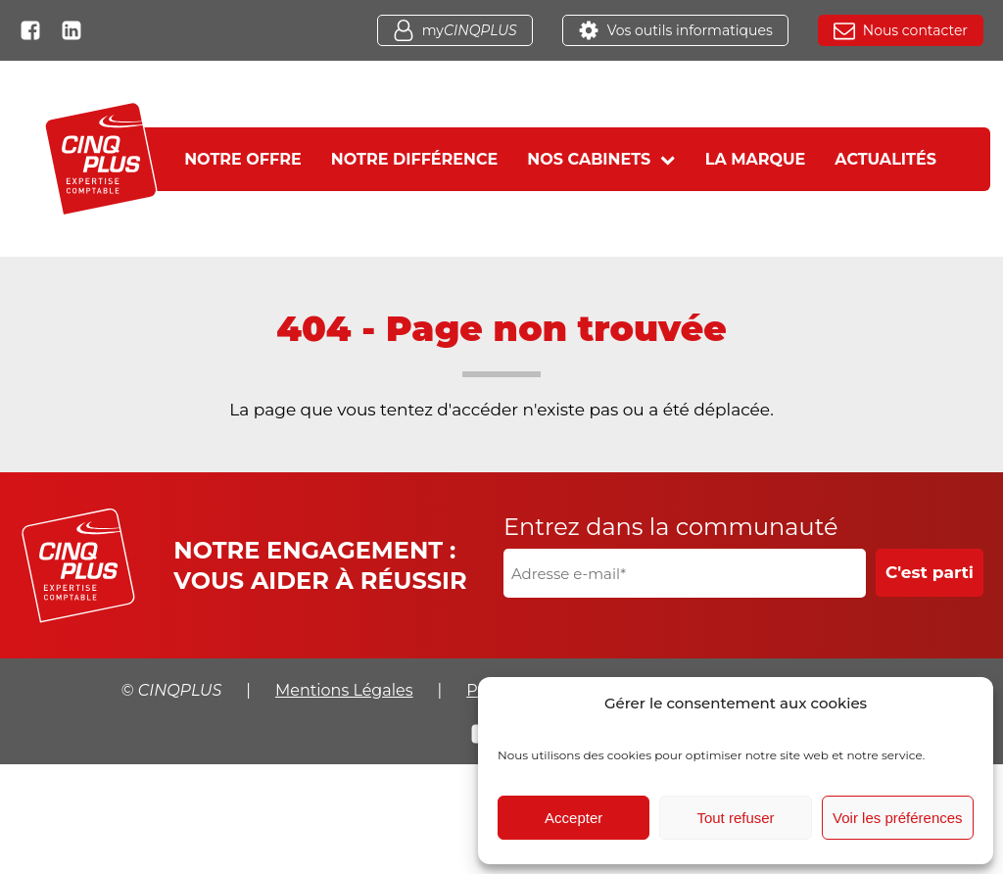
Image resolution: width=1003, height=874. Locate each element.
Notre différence (415, 159)
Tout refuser (735, 817)
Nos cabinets (601, 159)
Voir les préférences (898, 817)
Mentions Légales (344, 690)
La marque (755, 159)
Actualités (885, 159)
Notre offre (243, 159)
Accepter (573, 817)
